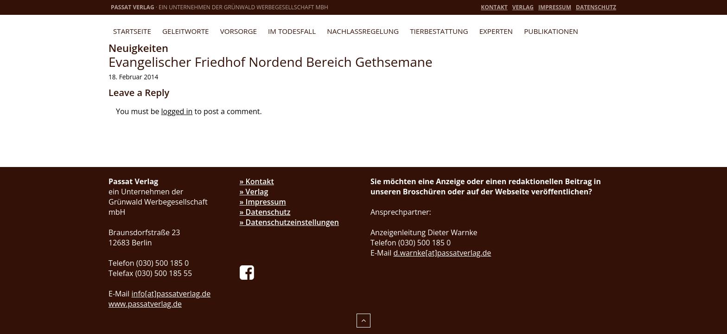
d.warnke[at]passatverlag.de (442, 253)
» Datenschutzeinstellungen (289, 222)
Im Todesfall (292, 31)
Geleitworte (185, 31)
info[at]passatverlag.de (171, 294)
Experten (496, 31)
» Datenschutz (265, 212)
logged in (177, 111)
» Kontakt (257, 181)
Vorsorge (238, 31)
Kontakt (494, 7)
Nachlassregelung (363, 31)
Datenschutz (596, 7)
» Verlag (254, 191)
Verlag (523, 7)
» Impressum (263, 202)
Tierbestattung (439, 31)
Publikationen (551, 31)
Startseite (132, 31)
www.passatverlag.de (145, 304)
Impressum (554, 7)
